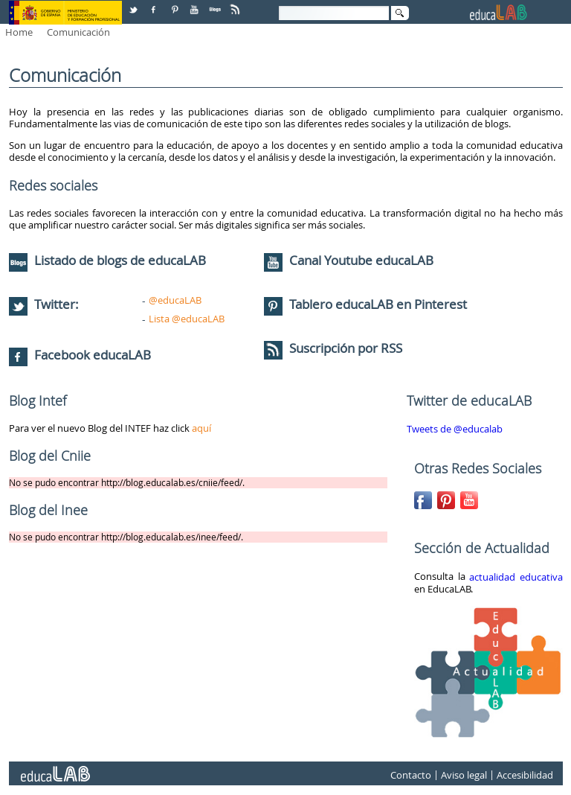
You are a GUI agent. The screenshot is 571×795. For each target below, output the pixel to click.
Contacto (410, 775)
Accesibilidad (525, 775)
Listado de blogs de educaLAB (107, 260)
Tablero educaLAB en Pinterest (378, 304)
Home (19, 32)
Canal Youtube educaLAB (361, 260)
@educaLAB (175, 300)
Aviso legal (464, 775)
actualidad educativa (516, 577)
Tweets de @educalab (455, 428)
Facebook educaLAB (92, 354)
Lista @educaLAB (187, 318)
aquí (201, 428)
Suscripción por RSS (333, 348)
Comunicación (78, 32)
